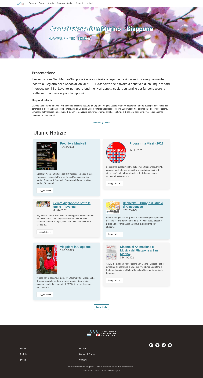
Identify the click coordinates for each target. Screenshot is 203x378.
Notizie (51, 3)
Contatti (79, 3)
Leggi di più (101, 307)
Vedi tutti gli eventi (101, 122)
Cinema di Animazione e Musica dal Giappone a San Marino (139, 250)
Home (23, 348)
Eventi (41, 3)
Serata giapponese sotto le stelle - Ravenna (71, 205)
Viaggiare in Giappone (75, 247)
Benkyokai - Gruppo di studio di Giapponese (143, 205)
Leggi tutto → (45, 190)
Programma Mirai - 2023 (146, 143)
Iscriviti (89, 3)
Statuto (32, 3)
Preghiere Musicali (73, 143)
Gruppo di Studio (64, 3)
